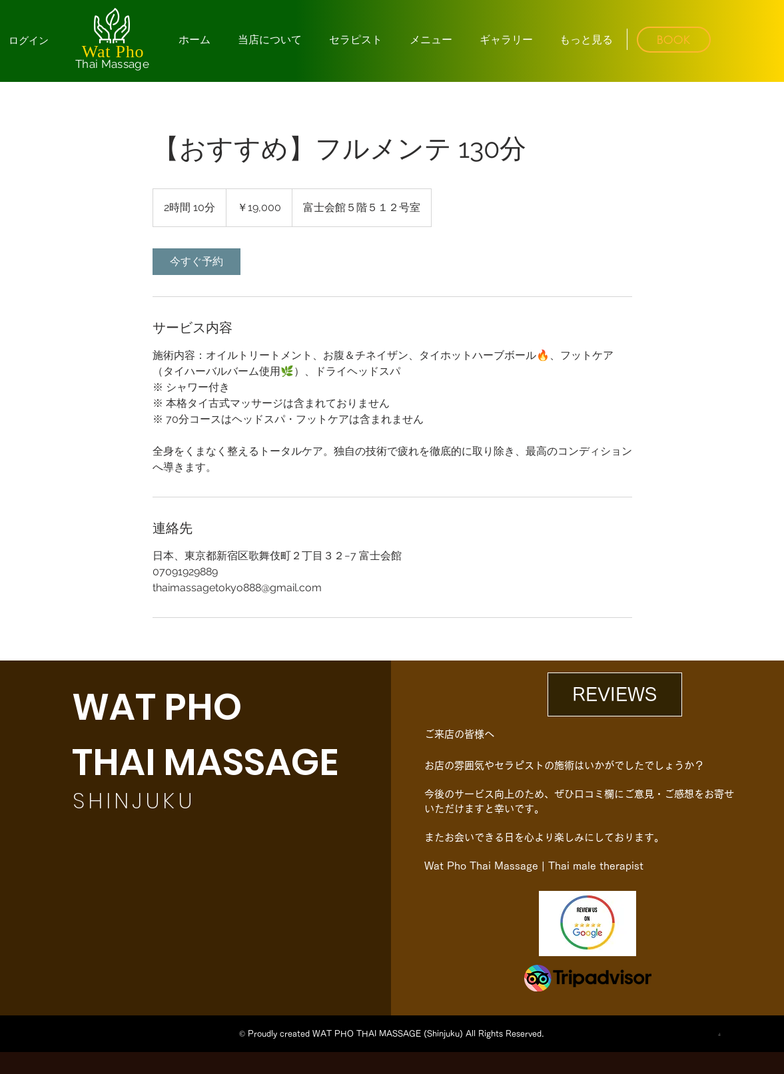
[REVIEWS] (615, 694)
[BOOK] (674, 40)
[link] (196, 261)
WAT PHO (157, 706)
